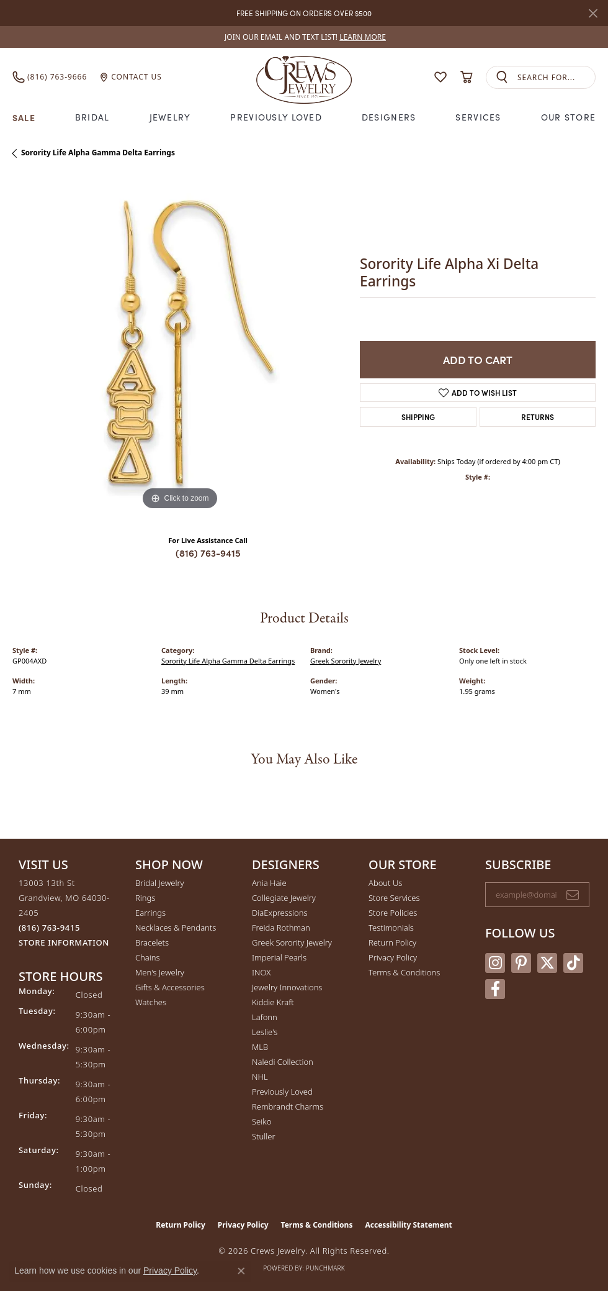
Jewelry (170, 117)
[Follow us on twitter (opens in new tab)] (547, 963)
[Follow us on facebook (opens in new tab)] (495, 989)
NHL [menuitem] (260, 1076)
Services (478, 117)
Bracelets (152, 942)
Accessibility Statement (408, 1225)
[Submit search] (502, 77)
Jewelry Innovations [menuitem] (287, 987)
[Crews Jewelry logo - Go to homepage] (304, 77)
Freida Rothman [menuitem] (281, 927)
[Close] (593, 13)
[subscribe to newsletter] (573, 894)
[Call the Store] (49, 927)
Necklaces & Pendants (175, 927)
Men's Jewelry (159, 972)
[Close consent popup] (241, 1271)
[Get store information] (64, 942)
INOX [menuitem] (261, 972)
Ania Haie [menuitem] (269, 882)
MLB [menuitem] (260, 1046)
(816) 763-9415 (208, 552)
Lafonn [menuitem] (264, 1017)
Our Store (568, 117)
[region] (179, 345)
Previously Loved (275, 117)
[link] (304, 37)
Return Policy (392, 942)
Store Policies (393, 912)
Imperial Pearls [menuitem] (279, 957)
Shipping (418, 416)
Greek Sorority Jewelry (345, 660)
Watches (150, 1002)
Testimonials (391, 927)
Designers (389, 117)
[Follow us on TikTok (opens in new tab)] (573, 963)
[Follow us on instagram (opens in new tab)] (495, 963)
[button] (440, 77)
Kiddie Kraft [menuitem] (273, 1002)
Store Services (394, 897)
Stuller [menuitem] (263, 1136)
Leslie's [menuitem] (264, 1032)
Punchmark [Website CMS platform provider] (325, 1268)
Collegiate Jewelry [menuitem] (284, 897)
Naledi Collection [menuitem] (282, 1061)
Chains (147, 957)
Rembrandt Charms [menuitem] (287, 1106)
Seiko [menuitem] (261, 1121)
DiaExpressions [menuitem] (279, 912)
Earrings (150, 912)
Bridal (92, 117)
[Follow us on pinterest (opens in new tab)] (521, 963)
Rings (145, 897)
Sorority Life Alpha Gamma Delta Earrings (98, 152)
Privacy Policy (393, 957)
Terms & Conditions (404, 972)
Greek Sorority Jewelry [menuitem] (292, 942)
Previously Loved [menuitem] (282, 1091)
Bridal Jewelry (159, 882)
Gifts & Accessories (170, 987)
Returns (537, 416)
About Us (385, 882)
